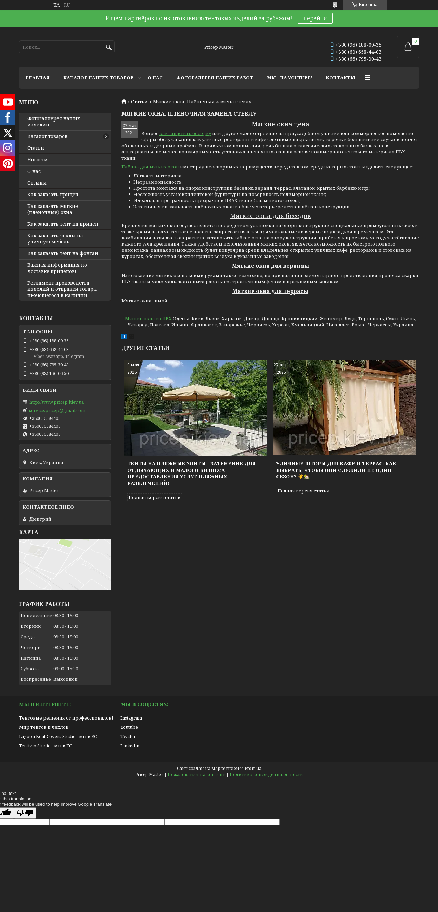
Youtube (129, 727)
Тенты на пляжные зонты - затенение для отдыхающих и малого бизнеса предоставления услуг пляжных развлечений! (191, 473)
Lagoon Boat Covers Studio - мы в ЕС (58, 736)
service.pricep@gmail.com (57, 410)
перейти (315, 18)
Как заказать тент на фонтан (62, 253)
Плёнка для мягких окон (150, 167)
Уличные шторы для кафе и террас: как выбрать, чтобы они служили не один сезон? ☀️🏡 (336, 470)
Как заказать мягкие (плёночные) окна (52, 209)
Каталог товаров (47, 136)
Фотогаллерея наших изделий (53, 121)
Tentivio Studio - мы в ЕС (45, 745)
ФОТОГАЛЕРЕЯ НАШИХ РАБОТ (214, 78)
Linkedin (129, 745)
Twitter (128, 736)
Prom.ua (253, 768)
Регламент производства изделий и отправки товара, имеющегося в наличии (62, 289)
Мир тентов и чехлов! (44, 727)
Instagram (131, 718)
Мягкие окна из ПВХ (148, 318)
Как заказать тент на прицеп (62, 224)
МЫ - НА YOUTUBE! (289, 78)
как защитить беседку (185, 133)
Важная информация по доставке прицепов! (57, 268)
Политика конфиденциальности (266, 774)
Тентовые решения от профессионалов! (66, 718)
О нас (34, 171)
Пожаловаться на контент (196, 774)
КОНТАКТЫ (340, 78)
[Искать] (109, 47)
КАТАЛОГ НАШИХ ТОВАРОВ (98, 78)
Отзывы (37, 183)
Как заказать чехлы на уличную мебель (55, 239)
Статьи (139, 101)
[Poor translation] (25, 813)
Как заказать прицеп (52, 194)
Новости (37, 160)
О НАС (155, 78)
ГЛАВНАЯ (38, 78)
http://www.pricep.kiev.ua (56, 402)
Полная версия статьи (155, 497)
